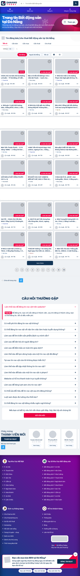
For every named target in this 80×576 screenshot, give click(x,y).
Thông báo (47, 518)
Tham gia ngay (10, 439)
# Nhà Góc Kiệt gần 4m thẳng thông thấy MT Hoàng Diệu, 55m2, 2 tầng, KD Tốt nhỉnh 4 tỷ (39, 106)
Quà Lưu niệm (9, 536)
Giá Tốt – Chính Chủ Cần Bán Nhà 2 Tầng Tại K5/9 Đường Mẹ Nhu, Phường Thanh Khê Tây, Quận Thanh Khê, (12, 220)
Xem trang (36, 445)
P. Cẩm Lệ (7, 481)
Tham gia (71, 22)
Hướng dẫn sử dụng (51, 529)
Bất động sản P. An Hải (52, 467)
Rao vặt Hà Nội (40, 571)
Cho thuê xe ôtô (9, 514)
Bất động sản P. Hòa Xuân (53, 499)
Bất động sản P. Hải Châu (53, 470)
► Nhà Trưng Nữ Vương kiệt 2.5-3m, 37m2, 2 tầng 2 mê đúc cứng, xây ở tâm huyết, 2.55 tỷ (67, 220)
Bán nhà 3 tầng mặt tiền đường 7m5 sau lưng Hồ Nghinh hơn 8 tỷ (66, 106)
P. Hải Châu (8, 474)
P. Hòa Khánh (9, 492)
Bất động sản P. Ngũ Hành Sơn (54, 481)
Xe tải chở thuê (9, 521)
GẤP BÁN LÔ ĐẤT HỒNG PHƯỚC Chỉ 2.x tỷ (12, 178)
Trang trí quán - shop (11, 532)
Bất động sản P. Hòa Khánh (53, 485)
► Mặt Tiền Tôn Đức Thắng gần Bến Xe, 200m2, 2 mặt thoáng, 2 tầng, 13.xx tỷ (67, 249)
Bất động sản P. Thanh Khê (53, 478)
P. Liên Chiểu (8, 499)
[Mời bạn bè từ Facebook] (3, 447)
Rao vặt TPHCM (25, 571)
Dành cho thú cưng (11, 539)
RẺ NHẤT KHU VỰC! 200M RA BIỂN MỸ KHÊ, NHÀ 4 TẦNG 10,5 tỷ (39, 178)
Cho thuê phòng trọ (11, 518)
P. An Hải (7, 467)
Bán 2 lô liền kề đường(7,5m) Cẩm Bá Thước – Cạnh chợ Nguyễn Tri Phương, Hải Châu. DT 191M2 (39, 77)
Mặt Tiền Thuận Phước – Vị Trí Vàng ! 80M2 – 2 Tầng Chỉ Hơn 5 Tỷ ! (12, 148)
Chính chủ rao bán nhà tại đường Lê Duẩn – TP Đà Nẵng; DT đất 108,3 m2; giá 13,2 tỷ (13, 77)
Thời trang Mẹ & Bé (10, 543)
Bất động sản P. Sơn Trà (52, 489)
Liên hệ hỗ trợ (48, 532)
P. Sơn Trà (7, 478)
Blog (45, 525)
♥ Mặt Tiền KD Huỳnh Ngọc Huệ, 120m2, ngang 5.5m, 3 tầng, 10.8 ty (39, 148)
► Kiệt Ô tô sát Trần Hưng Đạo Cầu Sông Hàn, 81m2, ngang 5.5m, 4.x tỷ (39, 220)
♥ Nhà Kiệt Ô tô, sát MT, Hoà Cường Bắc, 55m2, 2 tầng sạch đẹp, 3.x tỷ (66, 178)
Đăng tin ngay (67, 561)
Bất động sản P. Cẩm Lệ (52, 492)
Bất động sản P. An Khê (52, 496)
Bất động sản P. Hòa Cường (53, 474)
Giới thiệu (47, 514)
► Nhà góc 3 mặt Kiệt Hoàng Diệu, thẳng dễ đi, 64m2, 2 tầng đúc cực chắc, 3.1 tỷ (12, 106)
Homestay (7, 525)
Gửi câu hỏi (40, 415)
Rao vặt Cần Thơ (54, 571)
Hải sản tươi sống (10, 529)
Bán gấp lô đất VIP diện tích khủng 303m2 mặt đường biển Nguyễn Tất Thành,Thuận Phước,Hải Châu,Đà (66, 148)
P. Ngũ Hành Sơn (10, 489)
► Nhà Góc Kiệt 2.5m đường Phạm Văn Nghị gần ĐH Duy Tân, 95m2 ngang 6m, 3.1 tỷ (67, 77)
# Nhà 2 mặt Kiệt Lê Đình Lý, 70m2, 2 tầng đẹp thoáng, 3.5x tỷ (12, 249)
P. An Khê (7, 496)
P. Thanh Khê (8, 470)
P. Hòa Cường (9, 485)
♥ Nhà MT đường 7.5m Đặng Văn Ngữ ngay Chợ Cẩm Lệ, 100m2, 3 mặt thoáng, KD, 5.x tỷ (40, 249)
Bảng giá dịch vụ (50, 521)
